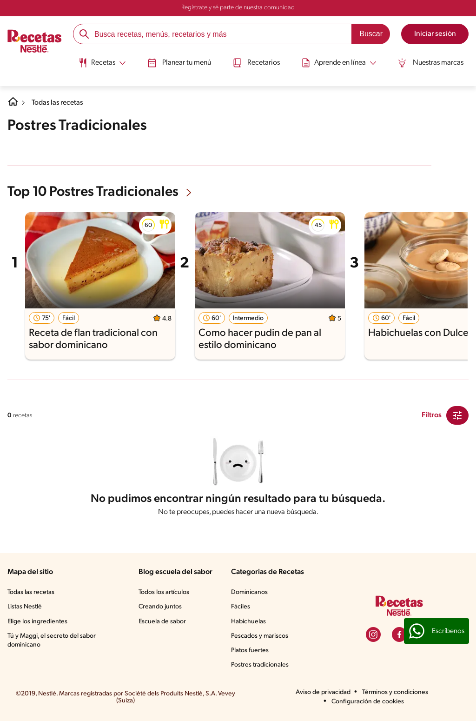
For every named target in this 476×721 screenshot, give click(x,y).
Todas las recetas (59, 103)
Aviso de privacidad (323, 692)
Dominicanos (249, 592)
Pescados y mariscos (259, 636)
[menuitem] (99, 65)
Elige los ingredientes (37, 621)
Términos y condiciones (395, 692)
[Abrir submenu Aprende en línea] (340, 62)
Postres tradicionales (260, 664)
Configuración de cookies (367, 701)
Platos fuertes (250, 650)
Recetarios (256, 62)
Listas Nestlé (24, 606)
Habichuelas (248, 621)
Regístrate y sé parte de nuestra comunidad (238, 7)
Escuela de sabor (162, 621)
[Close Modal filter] (457, 415)
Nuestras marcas (434, 62)
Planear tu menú (178, 62)
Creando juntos (160, 606)
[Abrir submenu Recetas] (99, 62)
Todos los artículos (164, 592)
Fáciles (240, 606)
